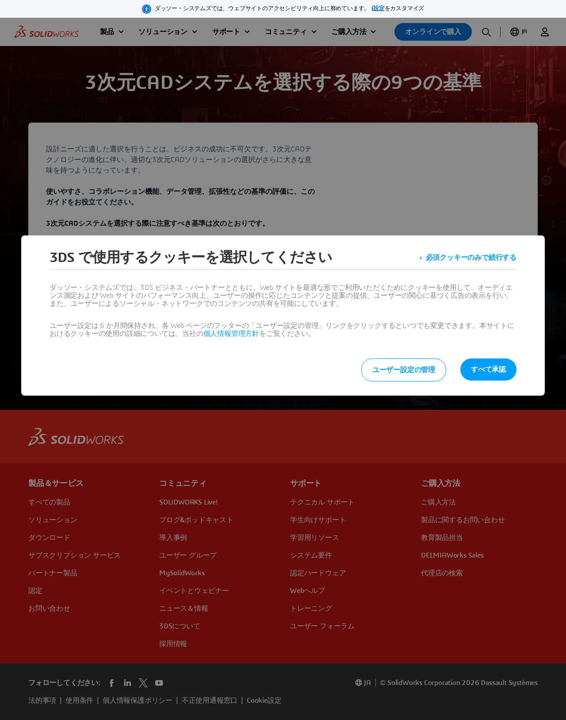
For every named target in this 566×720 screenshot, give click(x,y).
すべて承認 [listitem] (488, 369)
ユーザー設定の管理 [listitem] (403, 369)
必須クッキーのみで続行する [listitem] (471, 257)
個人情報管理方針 (231, 333)
